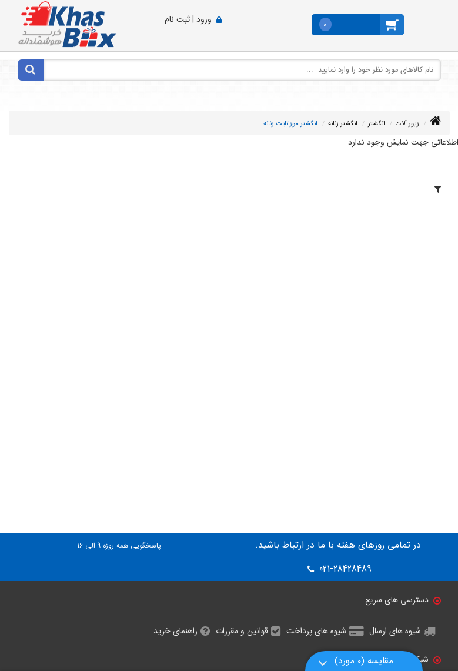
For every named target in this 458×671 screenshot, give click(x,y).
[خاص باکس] (67, 23)
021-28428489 (344, 569)
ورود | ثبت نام (188, 19)
